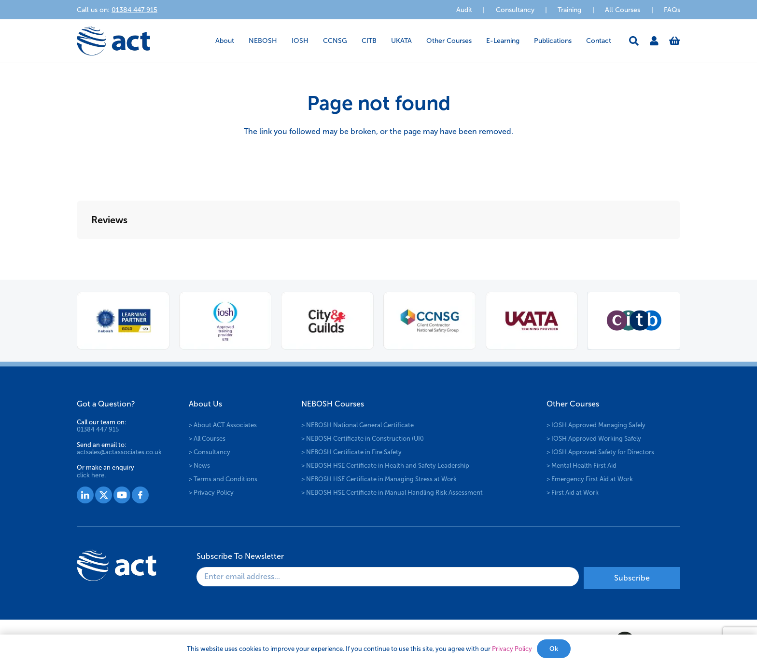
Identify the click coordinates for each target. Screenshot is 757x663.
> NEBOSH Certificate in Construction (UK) (362, 438)
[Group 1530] (140, 495)
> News (199, 465)
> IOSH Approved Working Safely (594, 438)
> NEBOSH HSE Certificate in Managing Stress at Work (379, 479)
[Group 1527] (85, 495)
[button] (634, 41)
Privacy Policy (512, 648)
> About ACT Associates (223, 425)
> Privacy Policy (211, 492)
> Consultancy (209, 452)
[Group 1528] (103, 495)
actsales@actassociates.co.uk (119, 452)
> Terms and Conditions (223, 479)
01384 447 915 (98, 429)
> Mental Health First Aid (582, 465)
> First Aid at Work (573, 492)
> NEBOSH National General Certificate (357, 425)
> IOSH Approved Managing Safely (596, 425)
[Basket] (674, 41)
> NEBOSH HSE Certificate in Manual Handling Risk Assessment (392, 492)
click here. (91, 475)
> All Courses (207, 438)
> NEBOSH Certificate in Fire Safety (351, 452)
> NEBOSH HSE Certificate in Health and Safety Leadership (385, 465)
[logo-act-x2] (113, 41)
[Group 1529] (121, 495)
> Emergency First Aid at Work (590, 479)
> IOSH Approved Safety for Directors (600, 452)
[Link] (654, 41)
